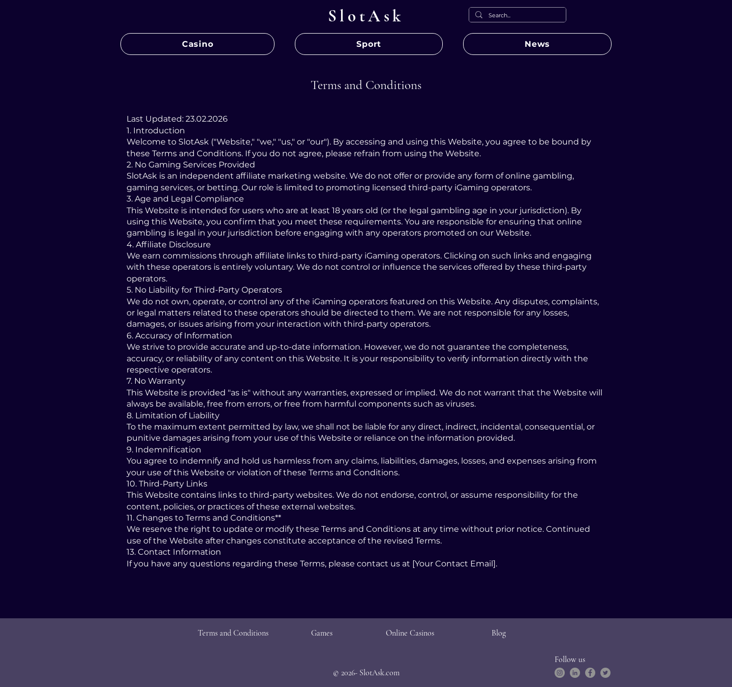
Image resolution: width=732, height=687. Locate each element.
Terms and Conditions (233, 633)
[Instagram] (560, 673)
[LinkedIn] (575, 673)
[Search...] (516, 15)
